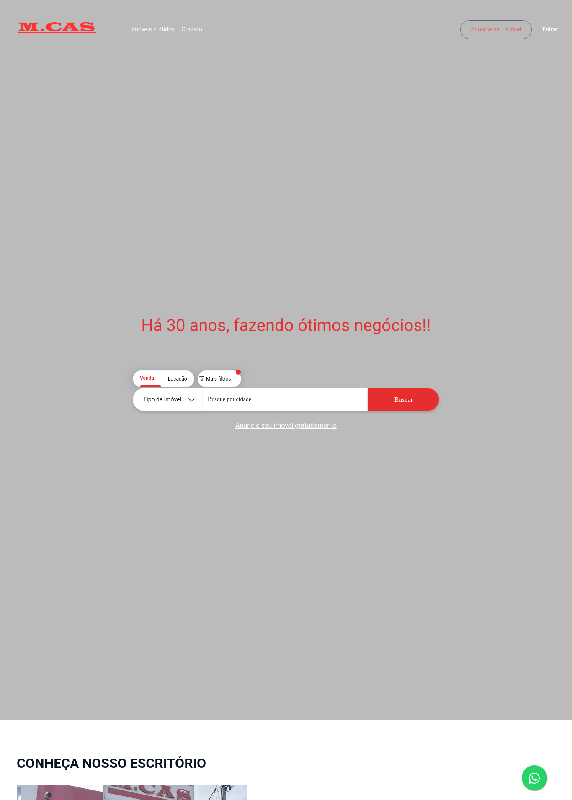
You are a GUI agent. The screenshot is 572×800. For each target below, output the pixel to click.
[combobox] (285, 399)
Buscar (403, 399)
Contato (195, 31)
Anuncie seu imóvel (492, 31)
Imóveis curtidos (156, 31)
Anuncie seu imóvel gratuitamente (286, 426)
